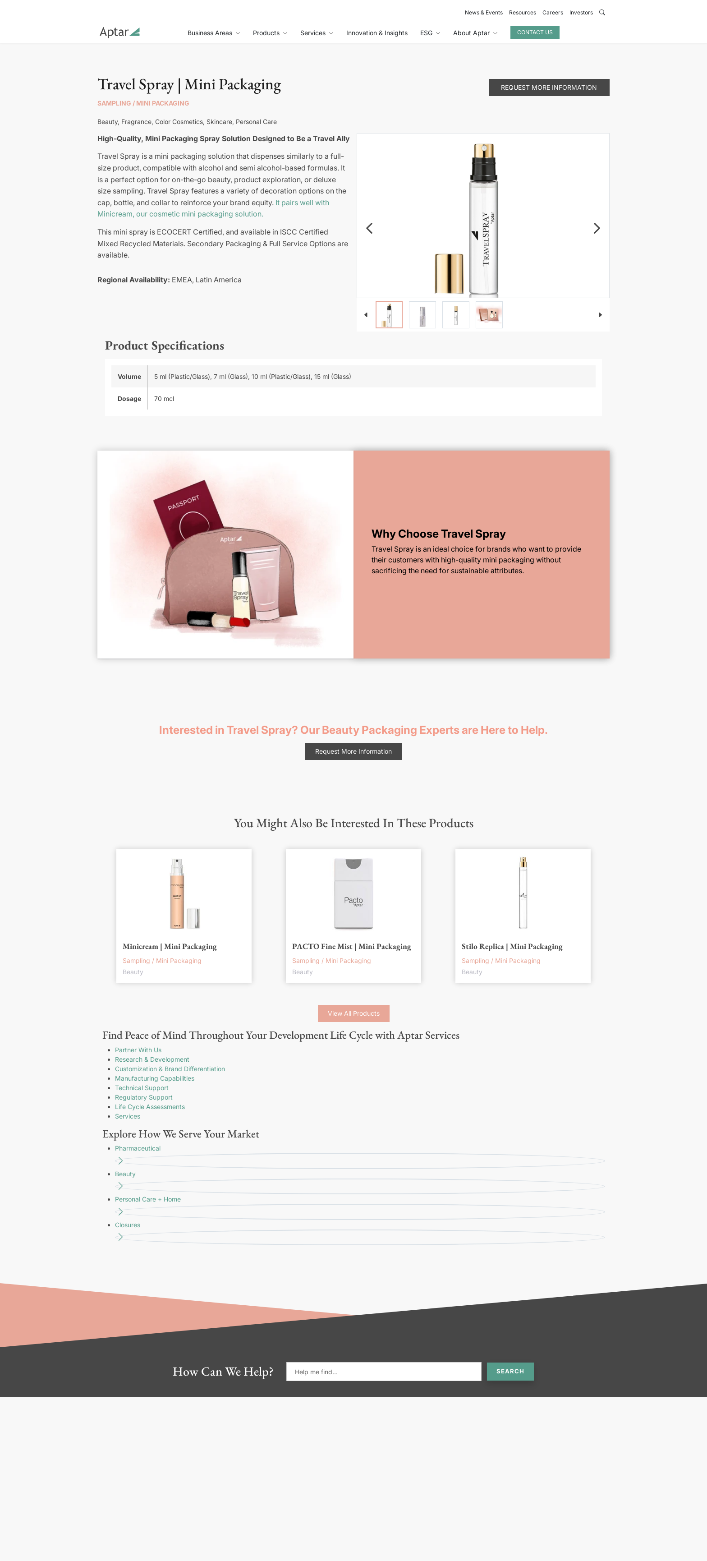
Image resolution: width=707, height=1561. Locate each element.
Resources (522, 12)
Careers (552, 12)
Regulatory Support (144, 1097)
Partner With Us (138, 1050)
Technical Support (142, 1087)
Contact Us (535, 32)
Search (510, 1371)
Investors (581, 12)
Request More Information (549, 87)
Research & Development (152, 1059)
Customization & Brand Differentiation (170, 1069)
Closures (360, 1233)
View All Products (354, 1013)
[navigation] (369, 228)
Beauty (360, 1182)
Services (127, 1116)
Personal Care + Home (360, 1207)
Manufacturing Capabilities (154, 1078)
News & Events (484, 12)
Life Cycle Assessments (150, 1106)
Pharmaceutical (360, 1156)
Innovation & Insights (377, 33)
